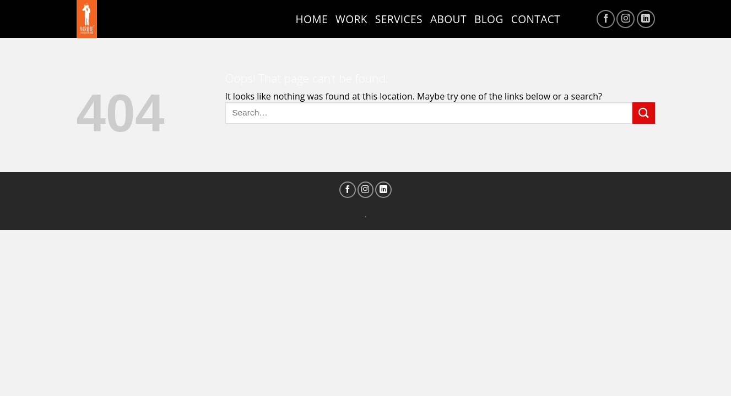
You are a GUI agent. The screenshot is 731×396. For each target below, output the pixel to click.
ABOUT (448, 19)
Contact (536, 19)
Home (312, 19)
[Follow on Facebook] (606, 19)
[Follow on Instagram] (625, 19)
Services (399, 19)
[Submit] (643, 113)
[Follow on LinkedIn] (646, 19)
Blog (488, 19)
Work (351, 19)
